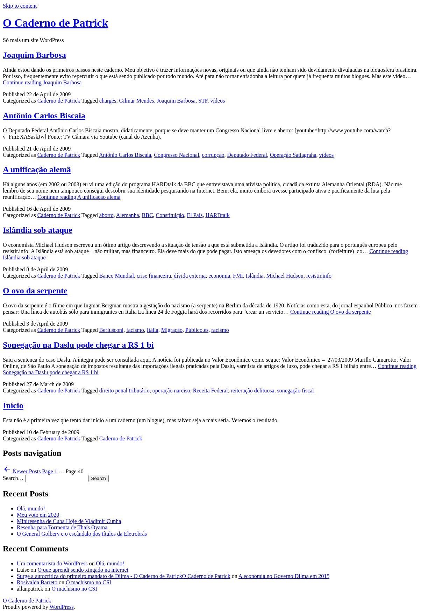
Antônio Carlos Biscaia (44, 115)
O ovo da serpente (35, 290)
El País (194, 215)
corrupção (213, 155)
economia (219, 276)
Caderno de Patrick (58, 101)
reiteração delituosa (252, 390)
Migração (172, 330)
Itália (152, 330)
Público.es (196, 330)
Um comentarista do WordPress (52, 563)
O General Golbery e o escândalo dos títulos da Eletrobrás (82, 534)
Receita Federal (210, 390)
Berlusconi (111, 330)
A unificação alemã (37, 169)
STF (202, 101)
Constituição (170, 215)
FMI (238, 276)
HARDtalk (217, 215)
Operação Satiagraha (293, 155)
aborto (106, 215)
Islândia (255, 276)
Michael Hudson (284, 276)
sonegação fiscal (295, 390)
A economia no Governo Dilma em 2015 (283, 576)
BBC (147, 215)
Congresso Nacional (176, 155)
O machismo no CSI (88, 582)
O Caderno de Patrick (55, 22)
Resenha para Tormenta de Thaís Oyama (62, 527)
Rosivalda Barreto (37, 582)
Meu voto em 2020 (38, 515)
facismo (135, 330)
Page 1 (49, 471)
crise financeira (154, 276)
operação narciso (171, 390)
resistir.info (318, 276)
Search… (13, 478)
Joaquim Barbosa (34, 55)
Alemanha (127, 215)
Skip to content (20, 6)
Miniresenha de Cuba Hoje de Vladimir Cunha (69, 521)
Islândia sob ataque (37, 230)
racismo (220, 330)
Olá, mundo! (31, 508)
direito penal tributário (124, 390)
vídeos (217, 101)
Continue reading (42, 82)
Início (13, 405)
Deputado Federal (247, 155)
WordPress (61, 607)
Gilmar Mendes (136, 101)
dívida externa (190, 276)
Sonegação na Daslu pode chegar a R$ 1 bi (78, 344)
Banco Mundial (116, 276)
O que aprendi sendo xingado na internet (83, 570)
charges (107, 101)
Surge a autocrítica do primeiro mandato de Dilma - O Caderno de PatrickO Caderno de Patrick (123, 576)
